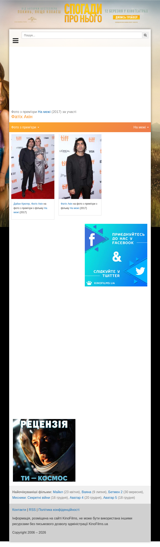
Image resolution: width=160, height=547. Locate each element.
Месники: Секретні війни (31, 497)
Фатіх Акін (21, 116)
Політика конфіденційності (59, 510)
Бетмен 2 (115, 492)
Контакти (19, 510)
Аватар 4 (77, 497)
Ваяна (86, 492)
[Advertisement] (80, 76)
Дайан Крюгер (22, 203)
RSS (32, 510)
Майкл (58, 492)
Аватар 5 (110, 497)
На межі (44, 112)
